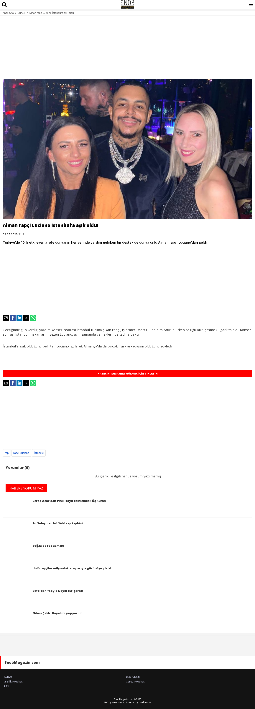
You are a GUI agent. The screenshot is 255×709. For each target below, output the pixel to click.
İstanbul (39, 453)
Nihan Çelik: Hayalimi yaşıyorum (42, 619)
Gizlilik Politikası (13, 681)
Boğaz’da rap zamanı (33, 551)
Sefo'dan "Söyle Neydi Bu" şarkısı (43, 596)
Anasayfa (8, 12)
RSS (6, 686)
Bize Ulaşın (133, 676)
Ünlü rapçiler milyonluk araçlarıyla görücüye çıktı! (57, 574)
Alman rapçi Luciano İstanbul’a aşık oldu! (51, 12)
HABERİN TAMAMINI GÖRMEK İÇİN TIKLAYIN (128, 373)
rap (7, 453)
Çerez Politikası (135, 681)
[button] (6, 318)
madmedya (145, 702)
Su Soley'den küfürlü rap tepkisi (43, 529)
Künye (8, 676)
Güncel (21, 12)
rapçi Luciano (21, 453)
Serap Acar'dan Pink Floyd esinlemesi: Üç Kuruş (54, 507)
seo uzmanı (118, 702)
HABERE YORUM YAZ (26, 488)
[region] (127, 45)
